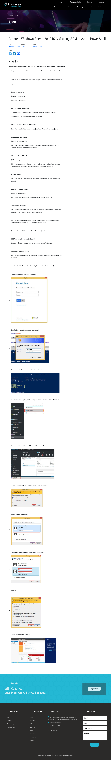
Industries (69, 6)
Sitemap (32, 745)
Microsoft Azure (37, 46)
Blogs (16, 15)
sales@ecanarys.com (55, 727)
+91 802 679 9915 (55, 731)
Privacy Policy (33, 742)
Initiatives (100, 6)
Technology (80, 7)
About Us (32, 725)
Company (90, 2)
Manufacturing (10, 729)
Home (11, 15)
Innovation (90, 7)
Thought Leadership (76, 2)
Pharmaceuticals (11, 732)
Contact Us (101, 2)
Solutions (57, 6)
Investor (63, 2)
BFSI (8, 722)
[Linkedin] (14, 53)
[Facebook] (18, 53)
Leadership (32, 732)
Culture (32, 729)
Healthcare (9, 725)
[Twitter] (10, 53)
